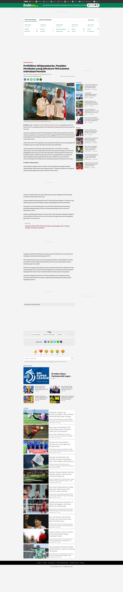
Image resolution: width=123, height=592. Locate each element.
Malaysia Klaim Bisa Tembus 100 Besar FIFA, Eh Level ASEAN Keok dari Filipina (41, 398)
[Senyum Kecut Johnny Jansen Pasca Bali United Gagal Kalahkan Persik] (36, 542)
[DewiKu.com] (60, 1)
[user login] (89, 6)
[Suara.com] (31, 1)
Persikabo (41, 125)
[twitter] (28, 80)
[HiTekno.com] (53, 1)
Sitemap (82, 563)
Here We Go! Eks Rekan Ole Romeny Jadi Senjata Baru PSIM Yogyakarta (92, 119)
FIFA (32, 127)
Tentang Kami (51, 563)
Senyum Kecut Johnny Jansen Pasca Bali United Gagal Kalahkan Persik (61, 534)
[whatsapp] (37, 80)
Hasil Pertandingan (30, 19)
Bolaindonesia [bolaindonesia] (28, 62)
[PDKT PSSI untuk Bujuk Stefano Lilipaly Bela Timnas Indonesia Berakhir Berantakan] (79, 152)
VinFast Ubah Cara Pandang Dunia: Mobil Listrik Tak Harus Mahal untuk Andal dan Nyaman (92, 103)
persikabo (59, 334)
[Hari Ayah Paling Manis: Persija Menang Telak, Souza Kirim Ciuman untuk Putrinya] (36, 497)
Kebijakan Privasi (74, 563)
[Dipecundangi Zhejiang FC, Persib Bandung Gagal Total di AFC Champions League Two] (79, 160)
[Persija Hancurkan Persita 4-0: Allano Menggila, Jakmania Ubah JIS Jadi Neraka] (36, 512)
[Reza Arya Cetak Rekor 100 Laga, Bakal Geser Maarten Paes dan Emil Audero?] (36, 438)
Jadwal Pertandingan (45, 19)
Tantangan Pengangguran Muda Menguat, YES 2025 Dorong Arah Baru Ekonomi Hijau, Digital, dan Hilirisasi (91, 94)
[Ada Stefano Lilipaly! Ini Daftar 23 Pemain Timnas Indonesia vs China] (79, 143)
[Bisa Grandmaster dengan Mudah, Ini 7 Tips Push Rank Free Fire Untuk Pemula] (79, 115)
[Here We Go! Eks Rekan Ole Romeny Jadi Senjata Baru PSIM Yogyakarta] (79, 123)
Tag (49, 332)
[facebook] (25, 80)
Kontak (44, 563)
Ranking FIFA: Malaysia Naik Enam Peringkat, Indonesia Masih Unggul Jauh (67, 398)
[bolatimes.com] (30, 6)
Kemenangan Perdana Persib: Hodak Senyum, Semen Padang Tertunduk (61, 549)
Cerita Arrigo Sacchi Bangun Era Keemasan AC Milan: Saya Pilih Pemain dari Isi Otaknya (91, 131)
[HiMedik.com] (82, 1)
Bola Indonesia (56, 5)
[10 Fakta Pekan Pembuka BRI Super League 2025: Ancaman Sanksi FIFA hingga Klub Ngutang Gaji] (36, 375)
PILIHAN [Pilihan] (78, 128)
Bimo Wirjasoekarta (53, 125)
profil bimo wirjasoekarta (49, 334)
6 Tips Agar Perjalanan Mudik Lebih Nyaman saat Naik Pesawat (91, 86)
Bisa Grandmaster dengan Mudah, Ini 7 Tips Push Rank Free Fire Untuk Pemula (92, 111)
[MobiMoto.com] (67, 1)
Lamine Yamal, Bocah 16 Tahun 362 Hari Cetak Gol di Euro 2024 (91, 164)
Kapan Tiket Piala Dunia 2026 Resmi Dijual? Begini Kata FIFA (41, 388)
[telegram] (34, 80)
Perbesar (70, 84)
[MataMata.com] (39, 1)
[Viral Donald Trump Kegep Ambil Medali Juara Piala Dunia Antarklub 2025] (55, 392)
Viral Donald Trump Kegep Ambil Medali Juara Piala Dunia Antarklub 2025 (66, 388)
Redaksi (39, 563)
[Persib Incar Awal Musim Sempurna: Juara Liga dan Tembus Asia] (36, 453)
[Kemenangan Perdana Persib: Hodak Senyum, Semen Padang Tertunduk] (36, 557)
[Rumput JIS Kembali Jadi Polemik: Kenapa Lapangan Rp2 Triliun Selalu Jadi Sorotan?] (36, 467)
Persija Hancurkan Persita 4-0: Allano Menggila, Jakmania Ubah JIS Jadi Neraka (61, 504)
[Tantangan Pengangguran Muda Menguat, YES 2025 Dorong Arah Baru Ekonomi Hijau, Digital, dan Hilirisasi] (79, 98)
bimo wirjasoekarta (36, 334)
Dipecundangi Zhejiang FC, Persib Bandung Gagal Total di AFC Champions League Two (91, 156)
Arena (71, 5)
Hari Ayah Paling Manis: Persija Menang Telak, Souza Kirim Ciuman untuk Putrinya (61, 489)
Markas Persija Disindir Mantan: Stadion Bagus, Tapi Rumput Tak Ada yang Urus (61, 474)
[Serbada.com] (97, 1)
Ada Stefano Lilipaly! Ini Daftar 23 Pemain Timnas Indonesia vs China (91, 139)
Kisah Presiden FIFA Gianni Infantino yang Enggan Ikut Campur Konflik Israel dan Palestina (47, 227)
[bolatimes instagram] (97, 5)
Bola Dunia (49, 5)
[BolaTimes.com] (46, 1)
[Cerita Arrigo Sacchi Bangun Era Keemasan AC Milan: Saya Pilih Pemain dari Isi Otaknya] (79, 135)
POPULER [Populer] (79, 83)
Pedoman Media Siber (62, 563)
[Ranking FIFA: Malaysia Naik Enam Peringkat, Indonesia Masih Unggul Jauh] (55, 402)
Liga (44, 5)
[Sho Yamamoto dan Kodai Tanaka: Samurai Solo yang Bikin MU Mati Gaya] (36, 527)
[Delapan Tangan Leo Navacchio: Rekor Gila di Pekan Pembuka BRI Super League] (36, 423)
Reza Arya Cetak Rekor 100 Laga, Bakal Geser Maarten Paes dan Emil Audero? (60, 429)
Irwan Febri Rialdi (27, 76)
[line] (31, 80)
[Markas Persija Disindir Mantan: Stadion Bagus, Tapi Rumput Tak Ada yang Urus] (36, 482)
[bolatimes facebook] (91, 5)
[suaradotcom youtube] (95, 5)
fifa (65, 334)
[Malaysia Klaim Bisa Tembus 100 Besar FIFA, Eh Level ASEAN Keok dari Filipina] (28, 402)
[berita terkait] (27, 365)
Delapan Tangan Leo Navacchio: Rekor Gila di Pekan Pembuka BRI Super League (61, 414)
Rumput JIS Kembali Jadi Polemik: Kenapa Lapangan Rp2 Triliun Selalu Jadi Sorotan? (61, 459)
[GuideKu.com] (75, 1)
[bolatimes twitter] (93, 5)
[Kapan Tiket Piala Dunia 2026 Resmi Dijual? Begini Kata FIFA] (28, 392)
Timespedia (76, 5)
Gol (81, 5)
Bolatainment (65, 5)
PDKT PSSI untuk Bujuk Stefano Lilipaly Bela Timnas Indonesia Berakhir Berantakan (91, 148)
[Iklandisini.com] (89, 1)
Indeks (84, 5)
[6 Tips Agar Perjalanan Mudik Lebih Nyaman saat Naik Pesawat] (79, 90)
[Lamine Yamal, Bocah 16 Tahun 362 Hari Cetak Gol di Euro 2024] (79, 168)
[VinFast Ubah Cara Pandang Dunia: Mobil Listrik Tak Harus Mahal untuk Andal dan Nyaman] (79, 106)
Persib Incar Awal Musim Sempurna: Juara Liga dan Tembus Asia (59, 444)
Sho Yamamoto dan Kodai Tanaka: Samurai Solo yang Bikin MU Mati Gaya (60, 519)
